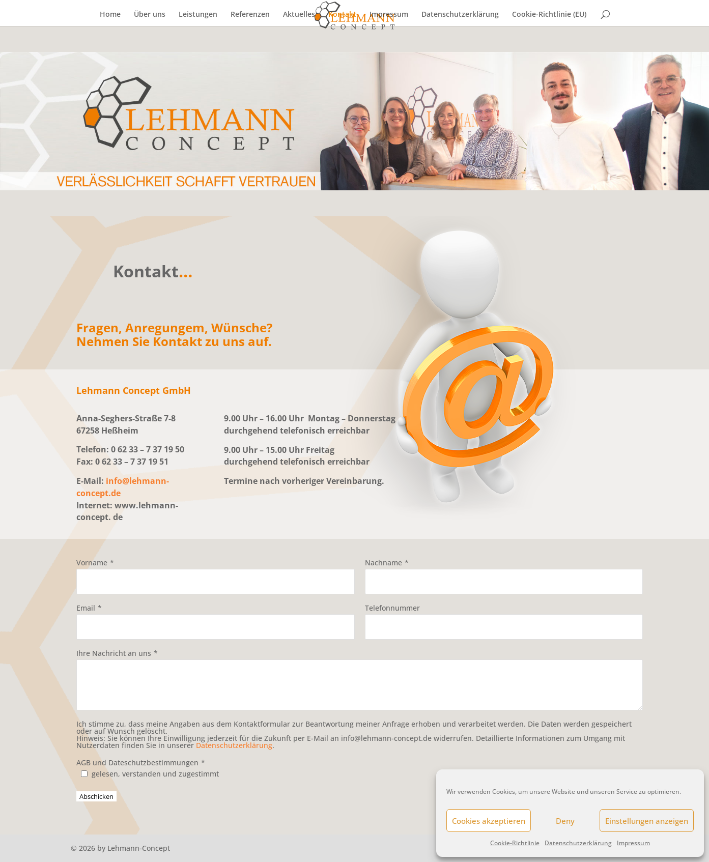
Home (110, 15)
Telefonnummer (392, 608)
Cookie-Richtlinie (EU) (549, 15)
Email (85, 608)
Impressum (633, 843)
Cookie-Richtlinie (515, 843)
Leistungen (198, 15)
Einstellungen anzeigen (646, 821)
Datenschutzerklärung (578, 843)
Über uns (149, 15)
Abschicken (96, 796)
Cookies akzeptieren (488, 821)
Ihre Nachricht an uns (113, 653)
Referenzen (250, 15)
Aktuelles (299, 15)
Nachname (383, 562)
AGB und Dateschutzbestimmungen (137, 762)
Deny (565, 821)
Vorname (91, 562)
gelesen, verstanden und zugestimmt (155, 774)
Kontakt (342, 15)
